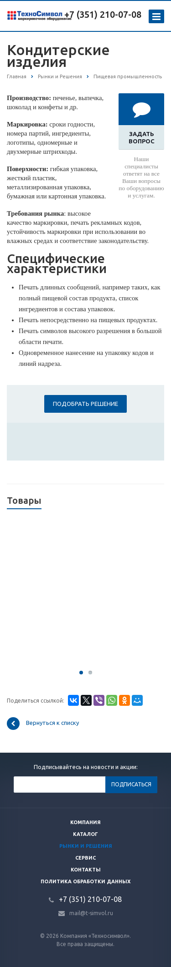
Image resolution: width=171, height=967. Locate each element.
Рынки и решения (85, 846)
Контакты (86, 869)
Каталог (85, 834)
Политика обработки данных (85, 881)
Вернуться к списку (43, 723)
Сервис (85, 858)
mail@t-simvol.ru (91, 913)
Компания (85, 822)
